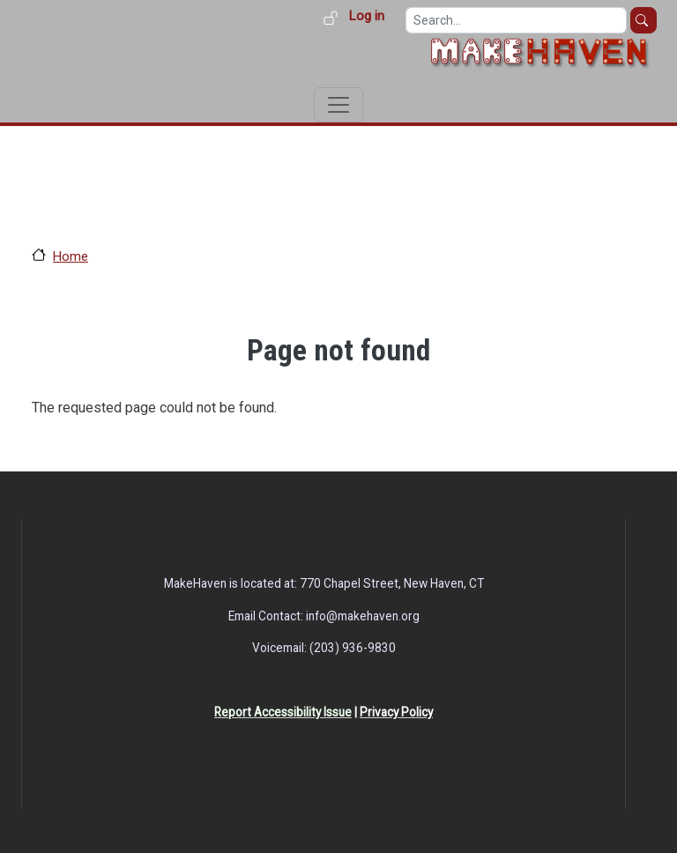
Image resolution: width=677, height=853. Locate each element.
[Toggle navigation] (338, 104)
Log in (366, 16)
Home (70, 256)
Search (643, 20)
